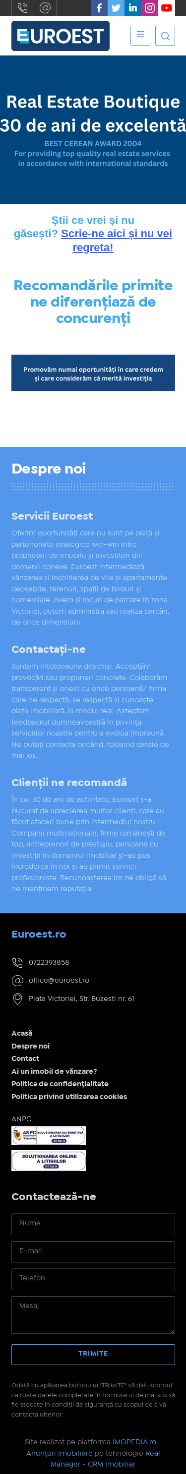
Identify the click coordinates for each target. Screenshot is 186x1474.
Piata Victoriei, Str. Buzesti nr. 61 (81, 999)
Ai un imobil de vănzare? (54, 1072)
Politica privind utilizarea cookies (69, 1097)
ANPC (21, 1119)
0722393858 (23, 8)
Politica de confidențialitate (60, 1084)
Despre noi (30, 1047)
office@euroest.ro (45, 8)
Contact (25, 1059)
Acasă (21, 1034)
